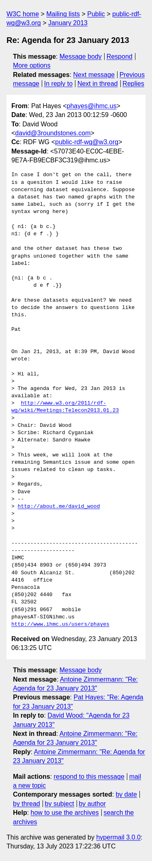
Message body (81, 56)
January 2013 (68, 22)
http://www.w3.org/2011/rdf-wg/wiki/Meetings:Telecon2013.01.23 (65, 407)
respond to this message (89, 776)
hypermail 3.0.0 (118, 837)
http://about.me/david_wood (59, 506)
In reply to (58, 83)
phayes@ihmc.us (92, 105)
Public (96, 14)
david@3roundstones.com (52, 133)
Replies (133, 83)
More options (32, 65)
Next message (94, 74)
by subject (59, 803)
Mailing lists (63, 14)
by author (92, 803)
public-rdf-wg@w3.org (86, 142)
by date (126, 794)
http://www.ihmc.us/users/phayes (60, 624)
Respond (120, 56)
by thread (26, 803)
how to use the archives (65, 812)
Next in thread (97, 83)
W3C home (22, 14)
